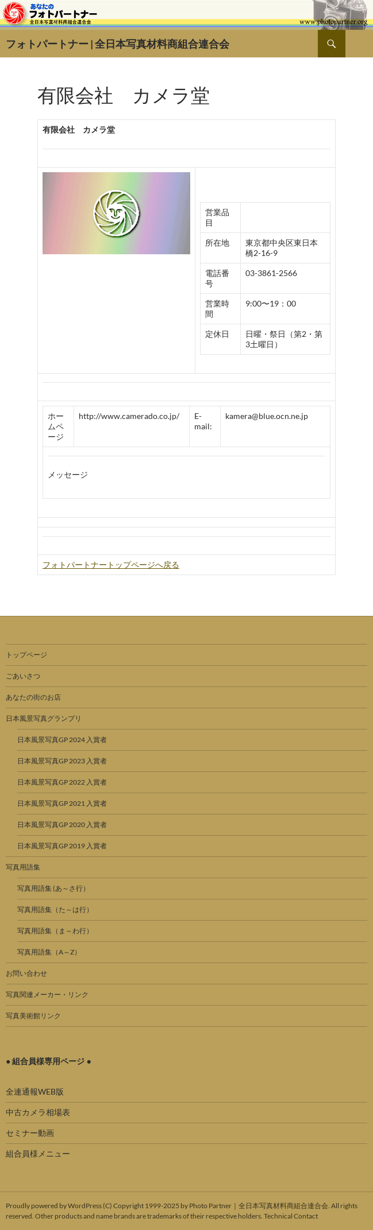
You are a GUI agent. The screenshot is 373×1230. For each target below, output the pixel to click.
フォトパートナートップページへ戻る (111, 564)
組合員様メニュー (38, 1153)
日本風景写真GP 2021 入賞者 (62, 803)
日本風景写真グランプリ (44, 718)
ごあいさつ (23, 676)
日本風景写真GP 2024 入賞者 (62, 739)
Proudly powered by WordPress (54, 1205)
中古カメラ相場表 (38, 1112)
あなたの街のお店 (33, 697)
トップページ (26, 654)
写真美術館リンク (33, 1015)
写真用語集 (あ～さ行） (53, 888)
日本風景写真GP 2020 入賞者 (62, 824)
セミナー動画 (30, 1133)
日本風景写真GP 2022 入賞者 (62, 782)
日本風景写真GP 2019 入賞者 (62, 845)
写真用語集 (23, 867)
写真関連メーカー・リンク (47, 994)
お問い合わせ (26, 973)
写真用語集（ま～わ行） (55, 930)
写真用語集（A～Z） (49, 952)
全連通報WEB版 (35, 1091)
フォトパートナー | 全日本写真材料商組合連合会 (117, 43)
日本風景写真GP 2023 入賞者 (62, 760)
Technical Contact (291, 1216)
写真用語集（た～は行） (55, 909)
